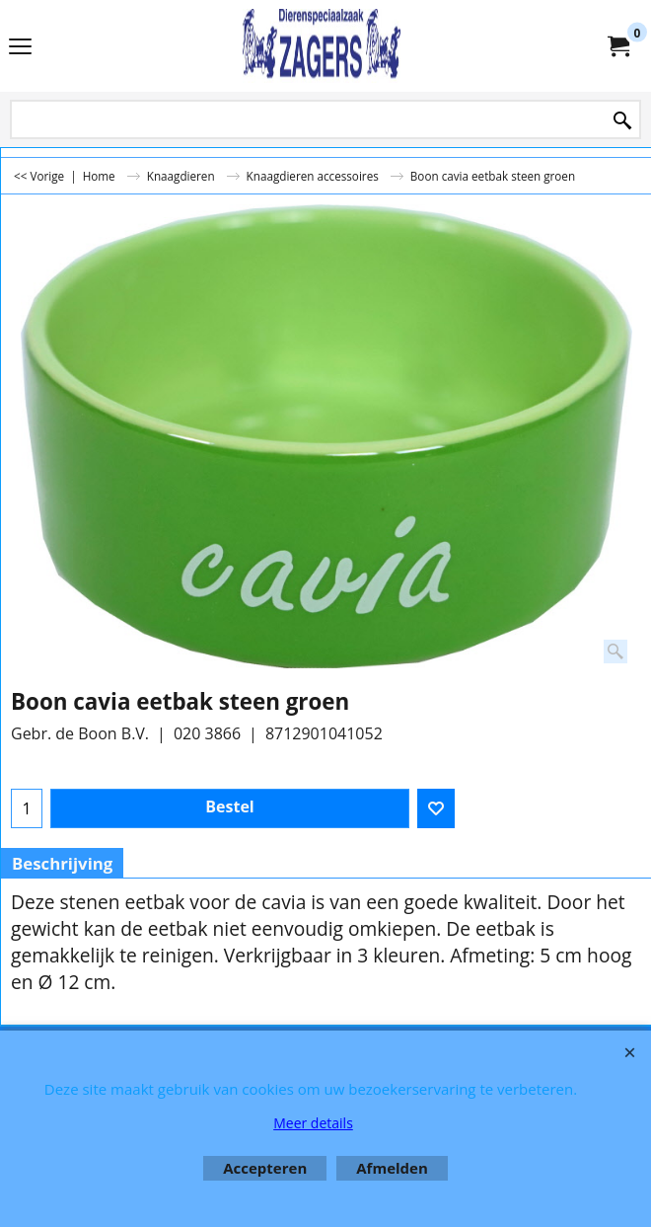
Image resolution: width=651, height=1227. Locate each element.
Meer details (313, 1122)
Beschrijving (62, 863)
